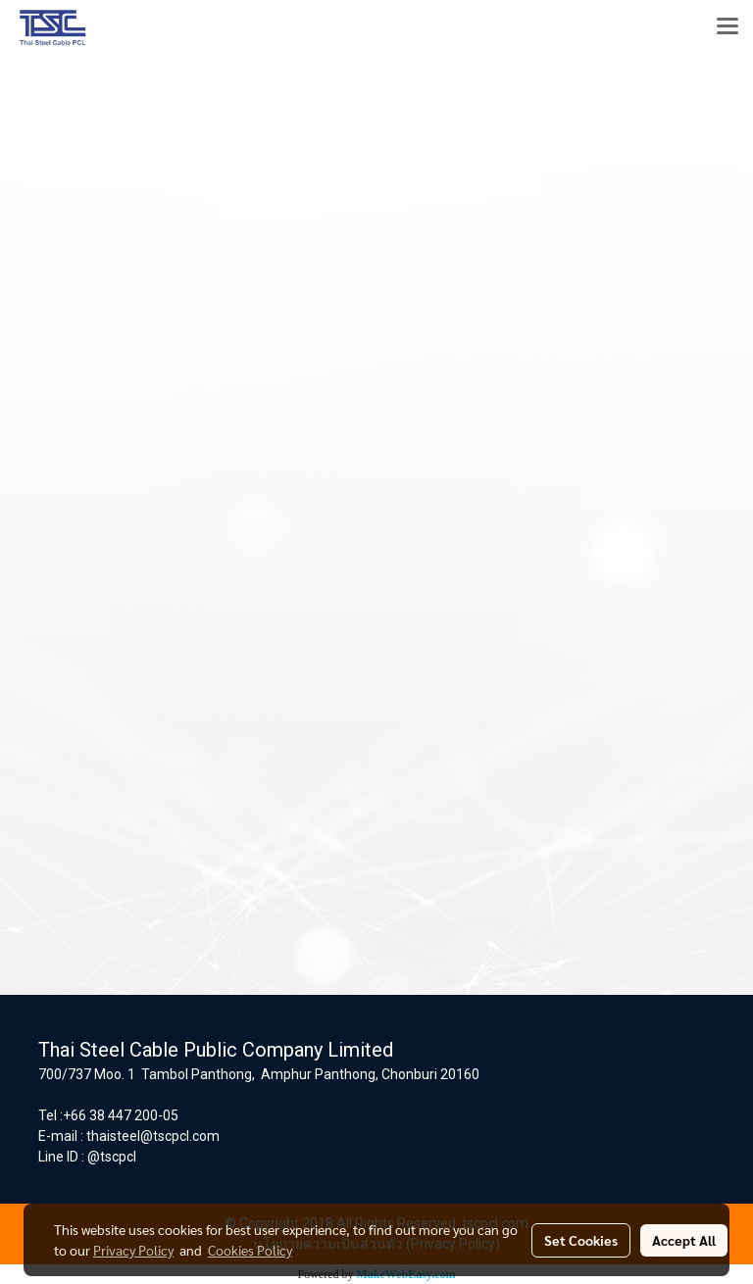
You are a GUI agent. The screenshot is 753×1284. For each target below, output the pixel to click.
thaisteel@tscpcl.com (153, 1136)
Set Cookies (581, 1240)
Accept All (684, 1240)
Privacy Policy (133, 1250)
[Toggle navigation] (727, 27)
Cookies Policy (250, 1250)
